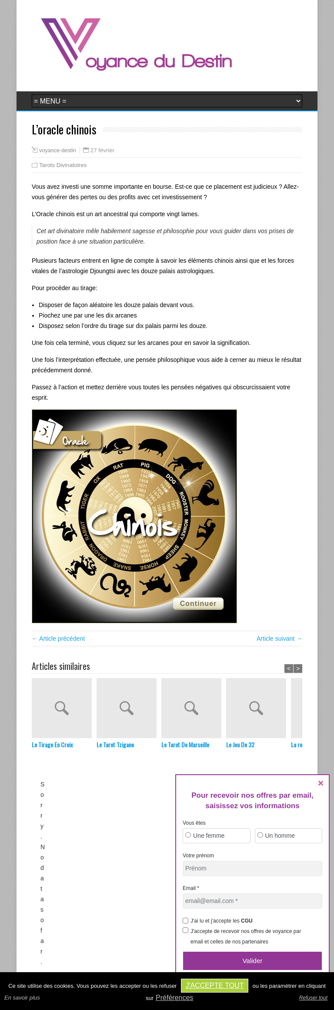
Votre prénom (198, 856)
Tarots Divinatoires (63, 165)
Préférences (174, 997)
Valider (253, 960)
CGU (247, 921)
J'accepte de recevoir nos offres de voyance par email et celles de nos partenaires (245, 936)
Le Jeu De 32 (240, 744)
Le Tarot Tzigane (115, 744)
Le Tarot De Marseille (185, 744)
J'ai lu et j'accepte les (221, 921)
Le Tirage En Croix (52, 744)
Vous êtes (194, 823)
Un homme (280, 835)
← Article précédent (58, 638)
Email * (191, 888)
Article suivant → (279, 638)
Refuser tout (313, 998)
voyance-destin (57, 150)
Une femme (208, 835)
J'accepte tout (214, 985)
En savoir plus (22, 997)
